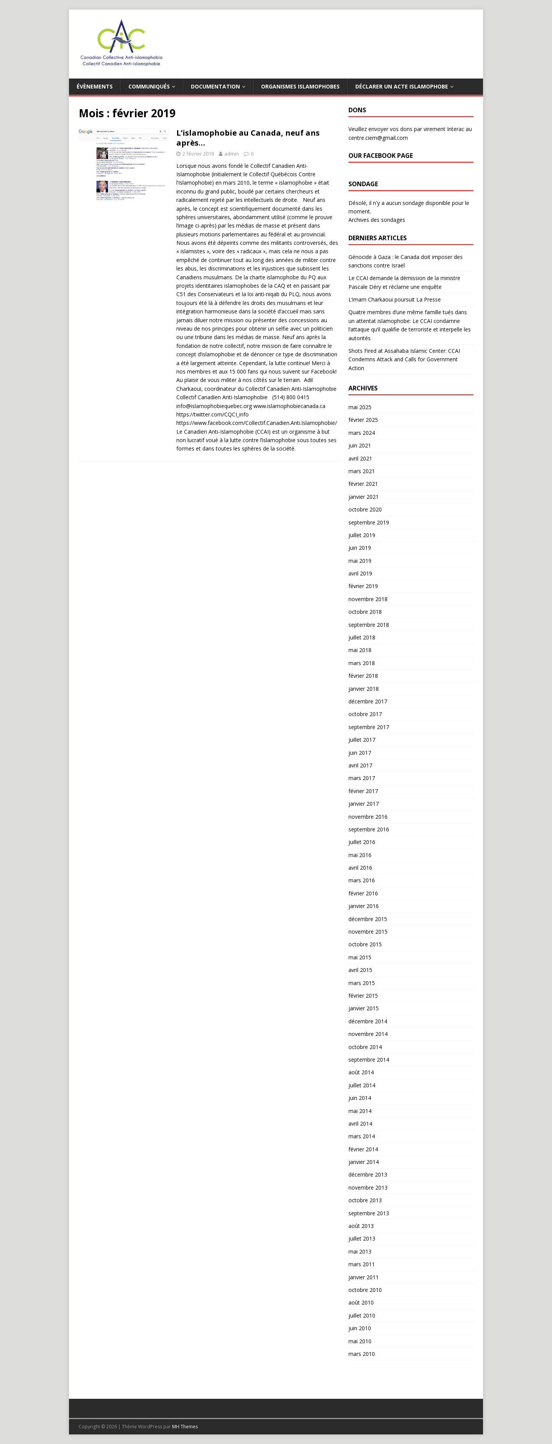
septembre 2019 (368, 522)
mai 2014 (359, 1111)
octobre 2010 (365, 1289)
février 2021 (363, 483)
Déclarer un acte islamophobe (401, 86)
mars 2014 (361, 1136)
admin (231, 153)
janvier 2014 (363, 1161)
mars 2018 (361, 663)
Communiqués (149, 86)
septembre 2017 (368, 727)
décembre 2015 (367, 919)
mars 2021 (361, 471)
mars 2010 (361, 1353)
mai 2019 (359, 560)
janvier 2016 (363, 906)
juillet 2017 (361, 739)
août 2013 (361, 1225)
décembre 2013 (367, 1174)
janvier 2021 (363, 496)
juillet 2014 (361, 1085)
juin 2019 (359, 547)
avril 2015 (360, 970)
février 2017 (363, 791)
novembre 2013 (368, 1187)
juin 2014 (359, 1097)
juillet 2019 (361, 535)
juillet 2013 (361, 1238)
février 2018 (363, 675)
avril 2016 (360, 867)
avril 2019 (360, 573)
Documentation (215, 86)
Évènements (95, 86)
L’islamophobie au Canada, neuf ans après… (248, 138)
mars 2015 (361, 983)
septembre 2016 (368, 829)
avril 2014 (360, 1123)
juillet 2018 (361, 637)
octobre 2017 (365, 714)
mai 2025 (359, 407)
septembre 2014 (368, 1059)
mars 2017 (361, 778)
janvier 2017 (363, 803)
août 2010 (361, 1302)
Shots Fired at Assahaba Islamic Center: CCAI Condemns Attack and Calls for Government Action (404, 359)
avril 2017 (360, 765)
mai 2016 (359, 855)
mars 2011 (361, 1264)
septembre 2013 (368, 1213)
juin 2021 (359, 445)
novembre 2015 (368, 931)
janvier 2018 (363, 688)
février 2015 (363, 995)
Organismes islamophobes (300, 86)
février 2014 (363, 1149)
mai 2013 (359, 1251)
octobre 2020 (365, 509)
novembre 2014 (368, 1034)
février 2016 (363, 893)
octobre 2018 (365, 611)
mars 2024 (361, 432)
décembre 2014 (367, 1021)
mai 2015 (359, 957)
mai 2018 (359, 650)
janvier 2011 (363, 1277)
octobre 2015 (365, 944)
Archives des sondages (376, 219)
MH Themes (185, 1426)
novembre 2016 (368, 816)
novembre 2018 (368, 599)
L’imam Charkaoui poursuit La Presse (394, 299)
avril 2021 (360, 458)
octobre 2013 (365, 1200)
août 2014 (361, 1072)
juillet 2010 (361, 1315)
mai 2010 (359, 1341)
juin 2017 (359, 752)
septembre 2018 (368, 624)
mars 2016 (361, 880)
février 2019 (363, 586)
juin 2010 (359, 1328)
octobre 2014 (365, 1047)
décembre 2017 (367, 701)
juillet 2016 (361, 842)
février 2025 (363, 419)
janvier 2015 (363, 1008)
